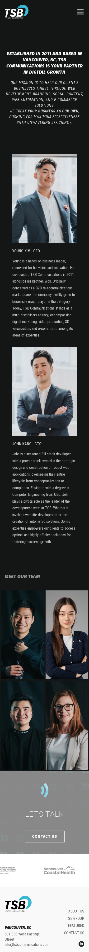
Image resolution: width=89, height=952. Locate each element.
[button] (80, 12)
